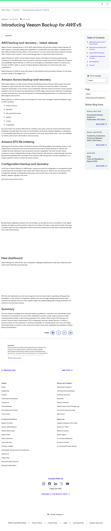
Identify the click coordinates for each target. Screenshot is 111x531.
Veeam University (63, 402)
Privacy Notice (37, 523)
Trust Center (5, 414)
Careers (4, 394)
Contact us (5, 402)
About (3, 387)
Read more (100, 124)
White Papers (61, 434)
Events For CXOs (62, 427)
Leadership (5, 391)
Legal (65, 523)
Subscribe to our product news (54, 494)
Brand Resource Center (9, 410)
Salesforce (5, 454)
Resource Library (63, 430)
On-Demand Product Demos (67, 446)
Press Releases (6, 406)
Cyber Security (6, 442)
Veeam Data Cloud (7, 430)
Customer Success (63, 394)
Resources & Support (64, 387)
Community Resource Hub (66, 410)
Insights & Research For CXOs (67, 423)
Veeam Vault (5, 434)
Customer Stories (63, 442)
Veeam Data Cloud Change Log (68, 406)
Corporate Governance (9, 398)
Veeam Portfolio (7, 423)
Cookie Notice (53, 523)
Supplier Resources (96, 523)
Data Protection (7, 438)
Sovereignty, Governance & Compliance (15, 450)
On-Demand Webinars (64, 438)
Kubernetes (5, 457)
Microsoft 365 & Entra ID (9, 461)
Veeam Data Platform (9, 427)
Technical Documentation (66, 391)
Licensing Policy (78, 523)
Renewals (60, 398)
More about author (14, 358)
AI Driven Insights (7, 446)
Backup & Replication (8, 465)
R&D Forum (61, 414)
